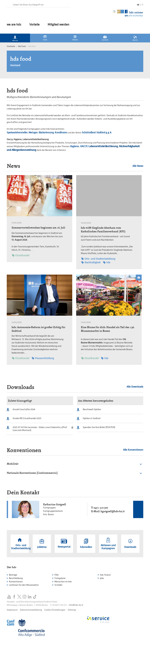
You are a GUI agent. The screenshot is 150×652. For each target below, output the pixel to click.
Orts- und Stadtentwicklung (98, 259)
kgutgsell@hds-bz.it (113, 511)
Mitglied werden (58, 24)
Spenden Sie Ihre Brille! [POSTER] (99, 427)
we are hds (14, 24)
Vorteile (34, 24)
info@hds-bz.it (76, 605)
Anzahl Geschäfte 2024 (24, 409)
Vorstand (15, 65)
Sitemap (72, 610)
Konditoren (61, 132)
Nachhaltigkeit (91, 262)
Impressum (12, 610)
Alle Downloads (135, 386)
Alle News (137, 166)
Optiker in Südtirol (91, 418)
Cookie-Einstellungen (54, 610)
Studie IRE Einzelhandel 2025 (27, 418)
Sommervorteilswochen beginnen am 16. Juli (38, 227)
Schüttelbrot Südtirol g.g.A (96, 132)
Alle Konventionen (133, 449)
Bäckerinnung (46, 132)
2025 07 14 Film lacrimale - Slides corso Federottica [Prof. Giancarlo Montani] (40, 429)
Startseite (11, 46)
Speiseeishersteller (17, 132)
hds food (20, 59)
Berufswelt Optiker (92, 409)
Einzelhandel (20, 255)
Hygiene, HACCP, (79, 146)
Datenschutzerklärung (31, 610)
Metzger (33, 132)
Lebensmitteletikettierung (103, 146)
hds (106, 262)
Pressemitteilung (43, 358)
